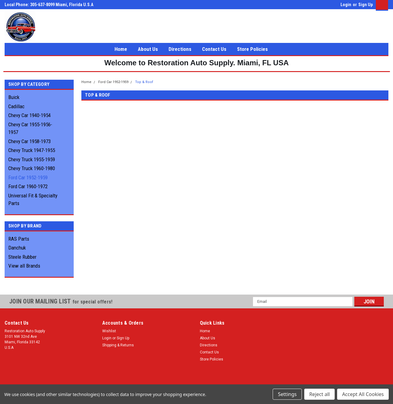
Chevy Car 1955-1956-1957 (30, 128)
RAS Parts (18, 239)
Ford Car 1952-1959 (28, 177)
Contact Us (214, 49)
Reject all (319, 394)
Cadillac (16, 106)
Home (121, 49)
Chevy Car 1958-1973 (29, 141)
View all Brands (24, 266)
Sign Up (365, 4)
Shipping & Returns (118, 345)
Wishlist (109, 331)
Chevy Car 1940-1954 (29, 115)
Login (345, 4)
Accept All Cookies (363, 394)
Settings (287, 394)
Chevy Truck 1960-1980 (31, 168)
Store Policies (252, 49)
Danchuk (17, 248)
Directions (180, 49)
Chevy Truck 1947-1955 (31, 150)
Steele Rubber (22, 257)
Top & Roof (144, 82)
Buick (13, 97)
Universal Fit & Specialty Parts (32, 199)
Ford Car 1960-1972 (28, 186)
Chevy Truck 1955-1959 (31, 159)
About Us (148, 49)
